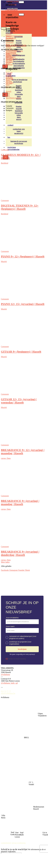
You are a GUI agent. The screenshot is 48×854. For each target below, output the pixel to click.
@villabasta (5, 674)
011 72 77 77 (6, 691)
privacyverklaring (19, 843)
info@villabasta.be (8, 693)
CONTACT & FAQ (12, 1)
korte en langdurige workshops (19, 81)
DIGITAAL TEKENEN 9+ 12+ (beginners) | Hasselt (20, 207)
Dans (19, 51)
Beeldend (4, 163)
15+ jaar (9, 58)
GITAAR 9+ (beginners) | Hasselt (21, 351)
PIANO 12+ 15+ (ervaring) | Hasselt (22, 303)
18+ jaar (9, 60)
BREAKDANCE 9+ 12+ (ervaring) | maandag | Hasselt (22, 451)
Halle (8, 54)
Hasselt (8, 56)
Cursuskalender (13, 149)
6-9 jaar (8, 62)
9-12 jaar (9, 64)
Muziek (4, 261)
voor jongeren (9, 32)
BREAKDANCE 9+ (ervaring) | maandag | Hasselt (20, 502)
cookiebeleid (6, 843)
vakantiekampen (18, 55)
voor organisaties (12, 15)
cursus (4, 458)
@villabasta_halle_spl (9, 683)
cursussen (18, 37)
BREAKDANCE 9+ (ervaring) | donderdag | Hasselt (20, 553)
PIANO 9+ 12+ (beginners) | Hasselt (22, 256)
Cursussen (5, 150)
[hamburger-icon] (21, 2)
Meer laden (5, 562)
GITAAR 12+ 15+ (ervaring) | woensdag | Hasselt (19, 401)
